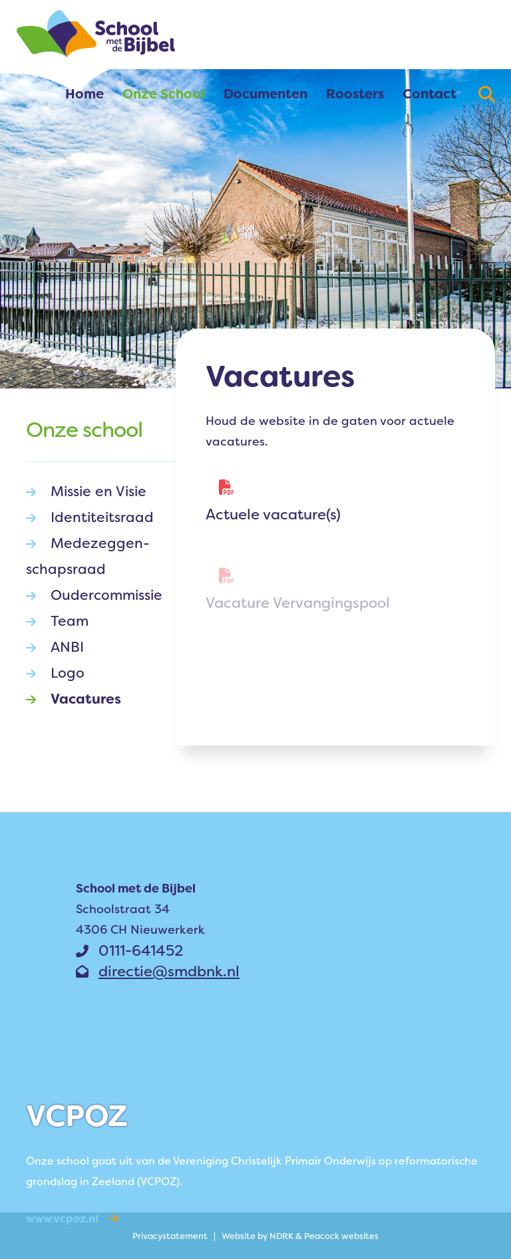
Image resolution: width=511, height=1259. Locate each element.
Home (84, 93)
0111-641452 (129, 950)
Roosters (355, 93)
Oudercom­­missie (94, 596)
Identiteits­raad (90, 518)
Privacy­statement (170, 1236)
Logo (55, 673)
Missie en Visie (86, 492)
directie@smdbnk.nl (158, 971)
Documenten (265, 93)
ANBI (55, 647)
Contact (429, 93)
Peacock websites (341, 1236)
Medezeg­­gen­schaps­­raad (88, 555)
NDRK (281, 1236)
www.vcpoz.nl (72, 1219)
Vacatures (73, 699)
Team (57, 621)
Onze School (163, 93)
